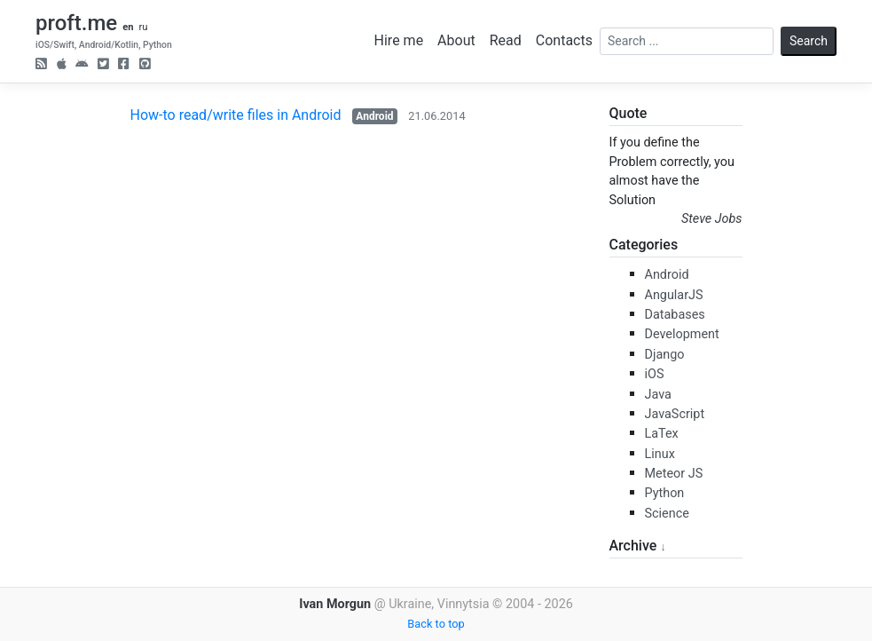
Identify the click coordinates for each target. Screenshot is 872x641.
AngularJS (674, 295)
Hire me (399, 40)
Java (658, 394)
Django (665, 354)
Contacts (564, 40)
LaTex (662, 433)
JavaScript (675, 414)
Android (374, 116)
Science (667, 513)
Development (682, 334)
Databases (675, 314)
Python (665, 493)
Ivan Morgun (335, 604)
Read (506, 40)
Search (809, 41)
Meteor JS (674, 473)
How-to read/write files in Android (236, 115)
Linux (660, 454)
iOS (654, 374)
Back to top (435, 623)
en (127, 27)
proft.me (76, 23)
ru (142, 27)
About (456, 40)
